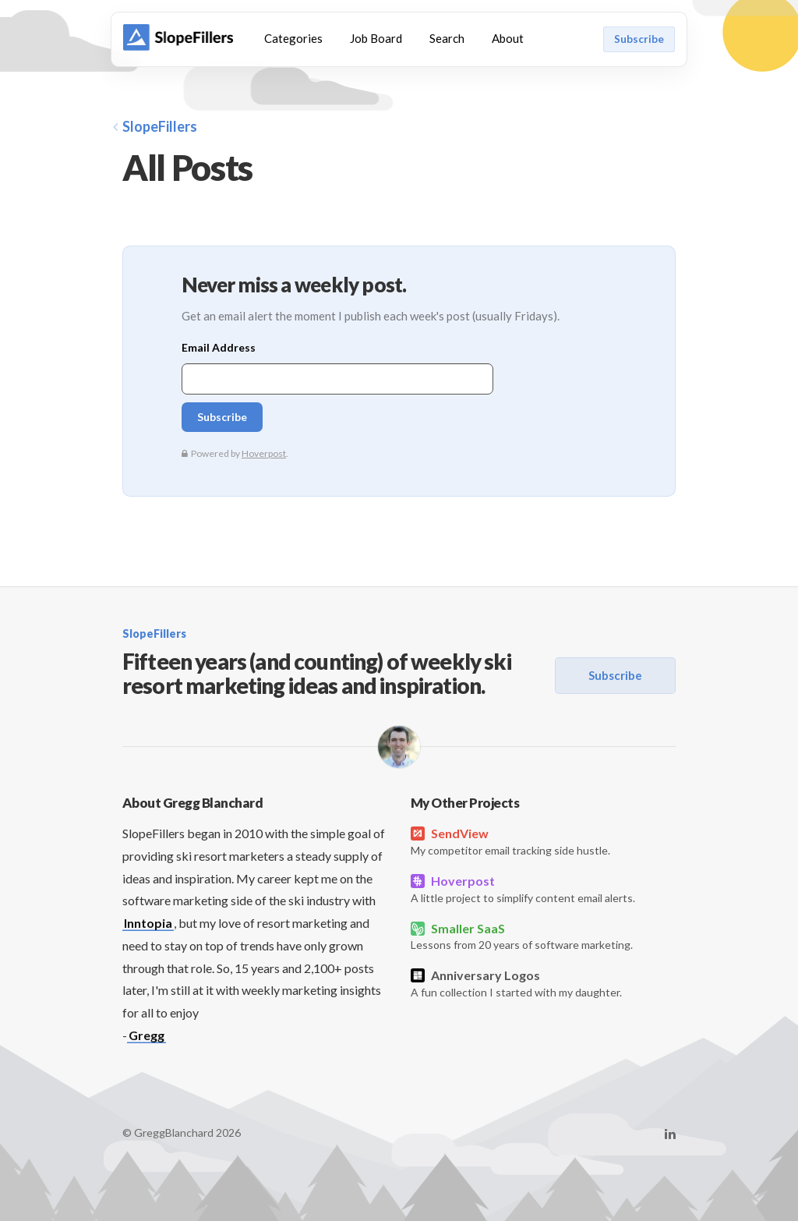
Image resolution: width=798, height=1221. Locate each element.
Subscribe (639, 39)
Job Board (376, 38)
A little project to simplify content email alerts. (543, 888)
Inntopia (148, 922)
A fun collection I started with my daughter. (543, 983)
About (508, 38)
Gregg (146, 1035)
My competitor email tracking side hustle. (543, 841)
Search (446, 38)
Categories (293, 38)
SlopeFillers (155, 126)
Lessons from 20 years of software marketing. (543, 936)
